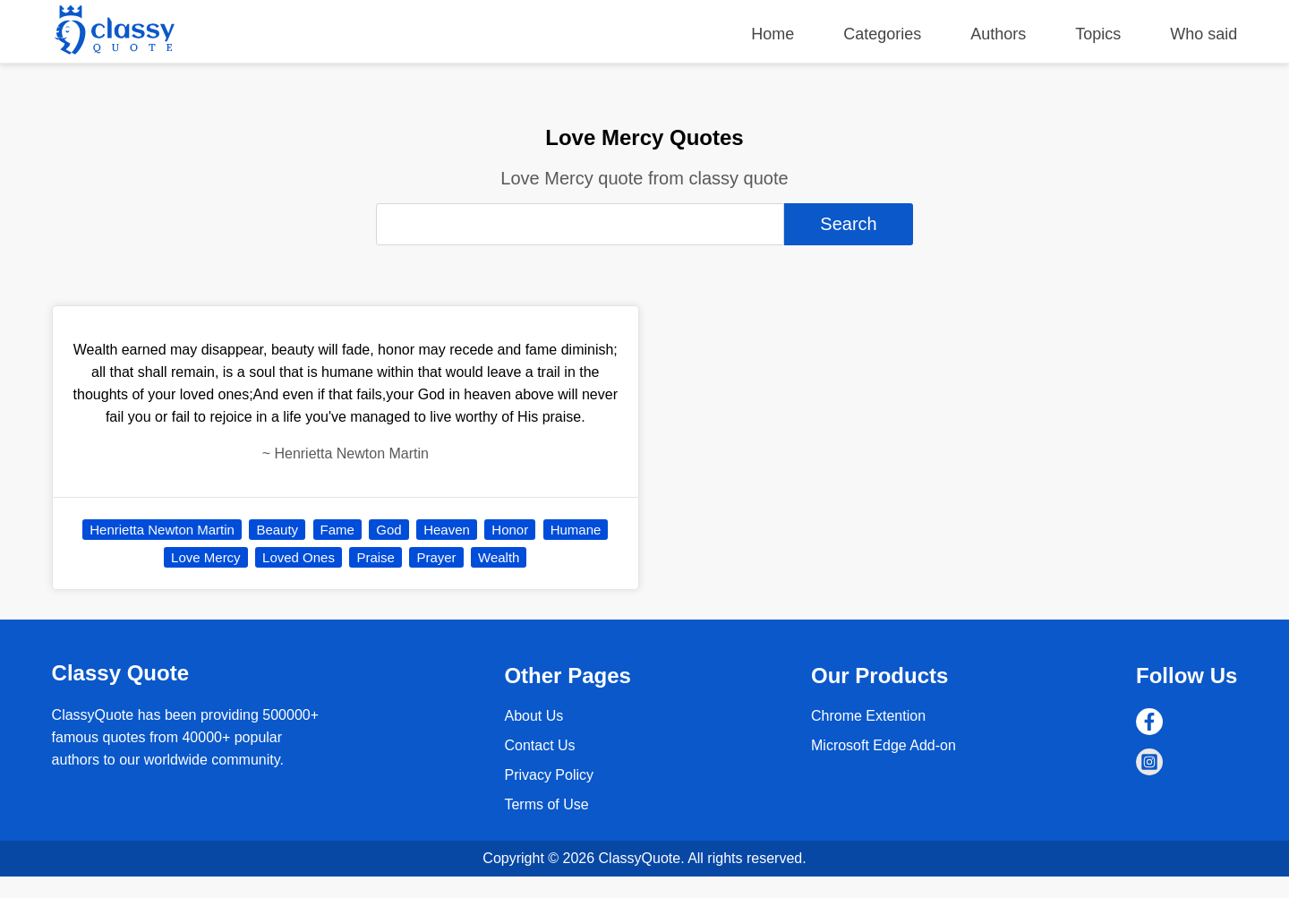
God (388, 529)
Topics (1098, 34)
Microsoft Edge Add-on (883, 745)
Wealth (498, 557)
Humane (576, 529)
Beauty (277, 529)
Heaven (446, 529)
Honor (509, 529)
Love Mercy (206, 557)
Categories (882, 34)
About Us (533, 715)
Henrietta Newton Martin (162, 529)
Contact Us (539, 745)
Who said (1203, 34)
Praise (375, 557)
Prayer (436, 557)
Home (772, 34)
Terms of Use (546, 804)
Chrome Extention (868, 715)
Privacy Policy (548, 775)
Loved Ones (298, 557)
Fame (337, 529)
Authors (998, 34)
